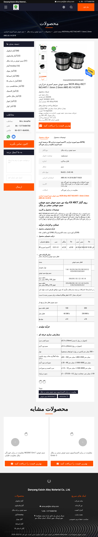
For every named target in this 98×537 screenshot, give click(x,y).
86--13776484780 (86, 2)
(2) (11, 101)
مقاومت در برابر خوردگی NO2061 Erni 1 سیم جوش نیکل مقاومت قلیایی (25, 454)
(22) (13, 56)
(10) (13, 66)
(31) (16, 61)
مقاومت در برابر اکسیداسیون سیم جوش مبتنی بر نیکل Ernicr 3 (71, 454)
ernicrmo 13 (64, 396)
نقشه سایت (79, 515)
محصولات (47, 32)
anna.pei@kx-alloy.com (64, 2)
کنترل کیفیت (79, 510)
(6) (11, 71)
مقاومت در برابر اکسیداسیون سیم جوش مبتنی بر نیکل (58, 392)
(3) (12, 91)
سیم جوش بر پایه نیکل (34, 32)
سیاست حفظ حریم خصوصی (78, 519)
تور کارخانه (78, 505)
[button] (42, 79)
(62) (14, 81)
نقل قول (86, 7)
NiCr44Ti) (51, 214)
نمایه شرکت (79, 501)
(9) (11, 106)
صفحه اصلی (57, 32)
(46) (12, 76)
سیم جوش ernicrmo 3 (47, 396)
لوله (40, 374)
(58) (12, 51)
